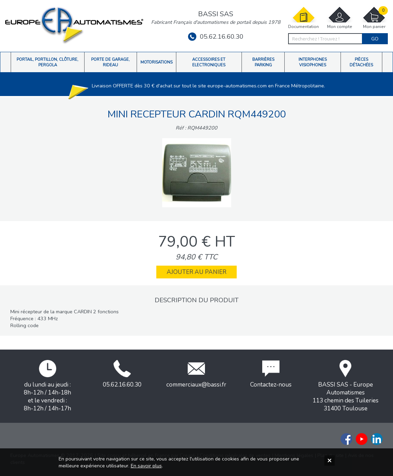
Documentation (303, 17)
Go (375, 38)
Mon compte (339, 17)
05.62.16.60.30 (215, 36)
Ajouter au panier (196, 272)
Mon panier (374, 17)
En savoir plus (146, 465)
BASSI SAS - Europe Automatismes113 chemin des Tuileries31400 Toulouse (346, 386)
